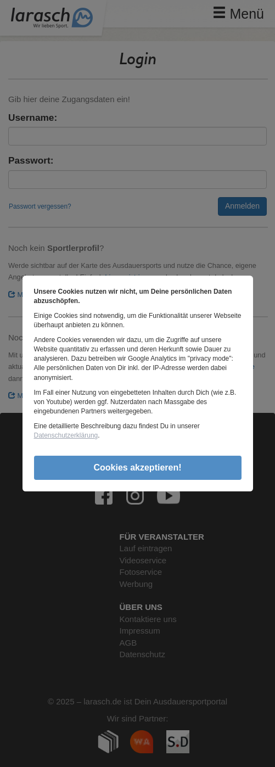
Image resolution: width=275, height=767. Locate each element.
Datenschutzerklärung (66, 435)
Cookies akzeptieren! (137, 467)
